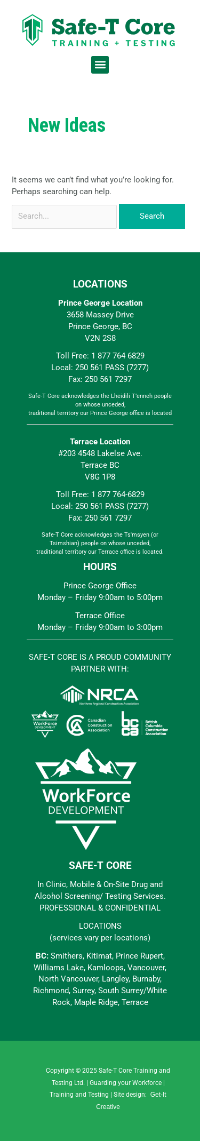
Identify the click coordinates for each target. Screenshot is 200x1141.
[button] (100, 65)
